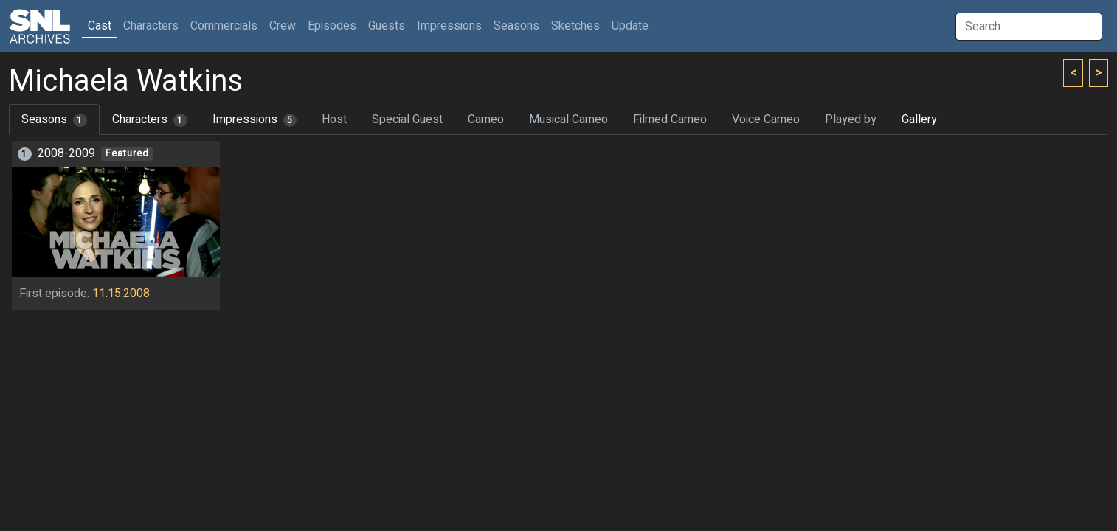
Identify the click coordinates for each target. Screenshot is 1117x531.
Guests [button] (386, 26)
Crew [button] (282, 26)
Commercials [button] (223, 26)
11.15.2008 (121, 293)
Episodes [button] (332, 26)
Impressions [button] (449, 26)
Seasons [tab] (54, 119)
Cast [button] (102, 25)
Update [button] (630, 26)
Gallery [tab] (919, 119)
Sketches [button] (575, 26)
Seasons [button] (516, 26)
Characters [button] (151, 26)
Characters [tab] (149, 119)
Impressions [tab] (254, 119)
